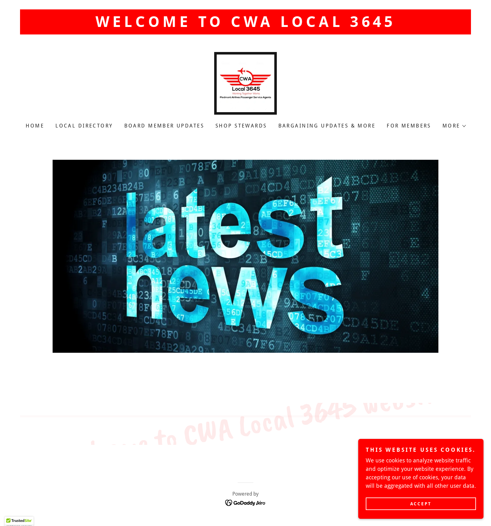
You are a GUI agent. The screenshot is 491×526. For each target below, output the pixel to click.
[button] (454, 126)
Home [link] (35, 126)
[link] (245, 83)
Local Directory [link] (84, 126)
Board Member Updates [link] (164, 126)
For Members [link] (409, 126)
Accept (421, 503)
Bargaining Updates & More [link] (327, 126)
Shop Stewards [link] (241, 126)
